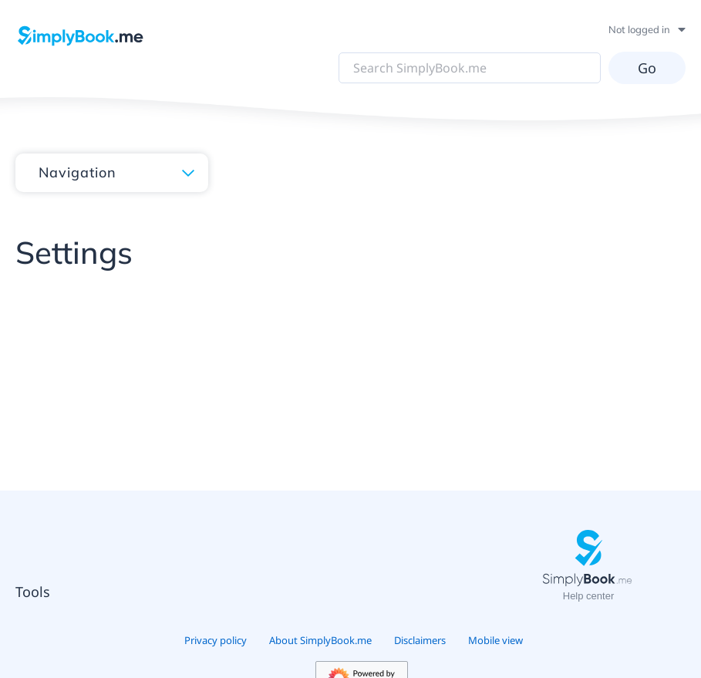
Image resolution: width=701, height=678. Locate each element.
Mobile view (495, 640)
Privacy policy (215, 640)
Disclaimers (420, 640)
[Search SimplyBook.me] (470, 67)
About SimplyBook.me (320, 640)
